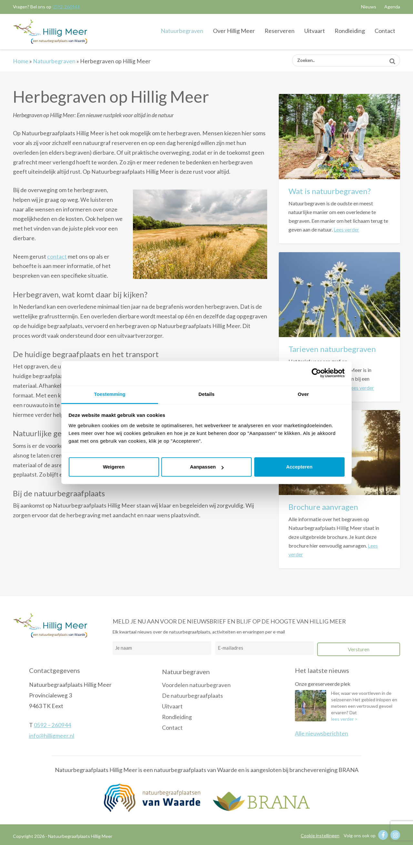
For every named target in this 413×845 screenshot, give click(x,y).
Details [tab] (206, 394)
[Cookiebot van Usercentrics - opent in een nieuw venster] (316, 373)
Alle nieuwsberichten (321, 733)
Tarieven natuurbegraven (332, 349)
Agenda (392, 6)
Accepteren (299, 466)
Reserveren (280, 30)
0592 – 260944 (52, 725)
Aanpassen (207, 466)
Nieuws (368, 6)
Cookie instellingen (320, 835)
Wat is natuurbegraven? (329, 191)
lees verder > (344, 719)
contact (57, 256)
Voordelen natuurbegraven (196, 685)
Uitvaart (314, 30)
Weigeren (114, 466)
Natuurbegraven (182, 30)
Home (20, 61)
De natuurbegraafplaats (192, 695)
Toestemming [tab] (110, 394)
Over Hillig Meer (234, 30)
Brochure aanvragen (323, 506)
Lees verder (346, 229)
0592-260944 (66, 6)
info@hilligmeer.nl (51, 735)
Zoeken (392, 59)
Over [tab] (303, 394)
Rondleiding (350, 30)
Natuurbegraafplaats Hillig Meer (50, 31)
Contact (385, 30)
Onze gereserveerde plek (322, 684)
